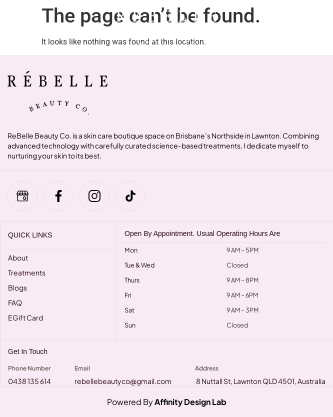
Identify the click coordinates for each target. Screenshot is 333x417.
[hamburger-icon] (16, 28)
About (18, 257)
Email (82, 368)
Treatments (27, 272)
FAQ (15, 302)
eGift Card (25, 317)
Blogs (17, 287)
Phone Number (29, 368)
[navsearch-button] (300, 27)
